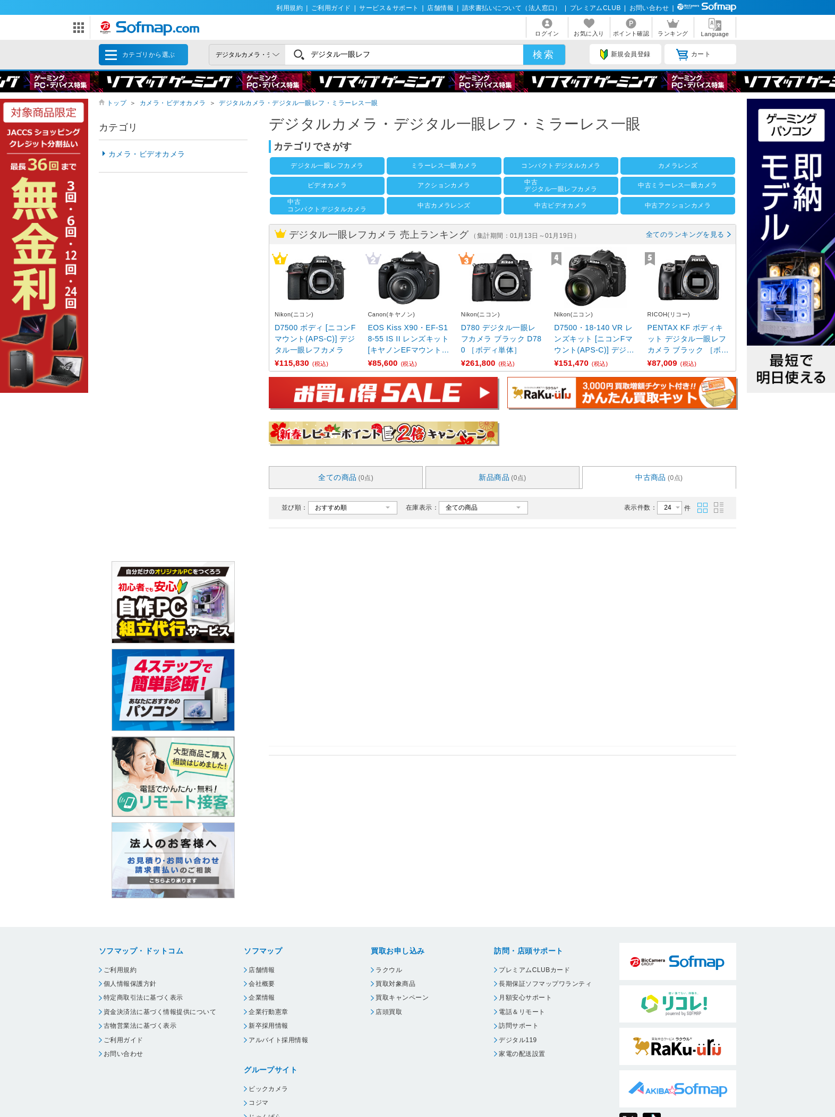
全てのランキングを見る (685, 234)
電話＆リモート (522, 1012)
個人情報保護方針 (130, 983)
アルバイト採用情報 (278, 1040)
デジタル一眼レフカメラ (327, 165)
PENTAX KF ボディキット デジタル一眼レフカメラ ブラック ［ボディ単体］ (688, 339)
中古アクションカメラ (678, 205)
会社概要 (262, 983)
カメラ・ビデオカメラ (173, 103)
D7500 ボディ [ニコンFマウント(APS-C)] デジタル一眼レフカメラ (315, 338)
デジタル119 (517, 1040)
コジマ (258, 1102)
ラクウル (389, 970)
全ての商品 (345, 477)
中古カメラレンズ (444, 205)
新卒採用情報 (268, 1025)
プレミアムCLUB (595, 8)
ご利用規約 (120, 970)
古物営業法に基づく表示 (140, 1025)
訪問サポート (519, 1025)
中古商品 (659, 477)
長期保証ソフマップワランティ (545, 983)
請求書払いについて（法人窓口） (511, 8)
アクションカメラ (444, 185)
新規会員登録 (625, 54)
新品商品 (502, 477)
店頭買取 (389, 1012)
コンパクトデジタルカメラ (561, 165)
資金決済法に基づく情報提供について (160, 1012)
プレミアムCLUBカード (534, 970)
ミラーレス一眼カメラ (444, 165)
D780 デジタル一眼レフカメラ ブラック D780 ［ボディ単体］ (501, 338)
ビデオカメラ (327, 185)
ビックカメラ (268, 1089)
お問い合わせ (649, 8)
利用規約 (289, 8)
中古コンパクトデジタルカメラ (327, 205)
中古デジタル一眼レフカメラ (560, 185)
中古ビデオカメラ (560, 205)
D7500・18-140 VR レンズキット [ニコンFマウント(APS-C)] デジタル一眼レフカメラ (594, 339)
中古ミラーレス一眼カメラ (678, 185)
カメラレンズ (678, 165)
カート (693, 55)
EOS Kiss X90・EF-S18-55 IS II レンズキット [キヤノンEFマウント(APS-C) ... (408, 339)
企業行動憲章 (268, 1012)
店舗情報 (440, 8)
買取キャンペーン (402, 997)
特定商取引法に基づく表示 (143, 997)
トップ (116, 103)
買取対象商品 (395, 983)
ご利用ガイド (331, 8)
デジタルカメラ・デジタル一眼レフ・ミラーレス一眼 (298, 103)
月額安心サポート (525, 997)
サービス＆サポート (389, 8)
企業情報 (262, 997)
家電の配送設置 (522, 1054)
